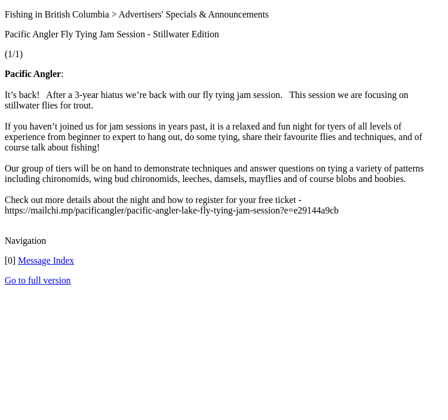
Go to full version (38, 280)
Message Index (46, 260)
